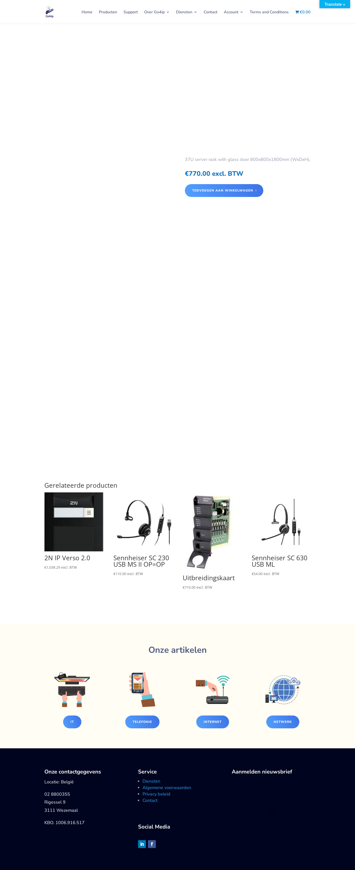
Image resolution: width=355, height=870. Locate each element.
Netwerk (283, 722)
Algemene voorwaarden (166, 788)
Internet (213, 722)
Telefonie (142, 722)
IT (72, 722)
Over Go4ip (154, 12)
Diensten (184, 12)
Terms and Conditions (269, 12)
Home (87, 12)
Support (131, 12)
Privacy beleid (156, 794)
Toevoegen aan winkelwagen (222, 190)
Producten (108, 12)
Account (231, 12)
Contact (210, 12)
